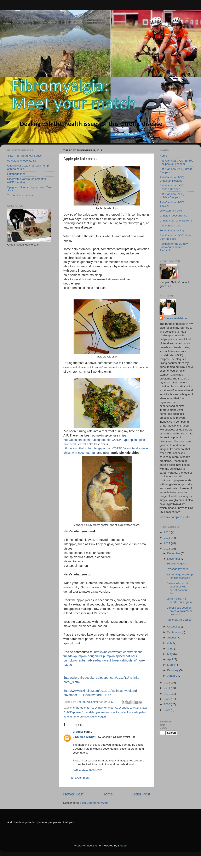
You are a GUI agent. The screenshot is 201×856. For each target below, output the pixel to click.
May (170, 653)
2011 (167, 687)
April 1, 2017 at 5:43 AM (87, 769)
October (172, 626)
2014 (167, 543)
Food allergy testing (172, 230)
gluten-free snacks (107, 712)
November (174, 558)
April (170, 659)
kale (123, 712)
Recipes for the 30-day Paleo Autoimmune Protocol (174, 247)
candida (89, 712)
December (174, 553)
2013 (167, 548)
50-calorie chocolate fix (21, 160)
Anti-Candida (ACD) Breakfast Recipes (172, 179)
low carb (132, 712)
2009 (167, 698)
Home (107, 794)
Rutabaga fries (16, 173)
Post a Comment (79, 777)
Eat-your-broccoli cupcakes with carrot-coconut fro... (177, 588)
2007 (167, 709)
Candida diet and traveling (176, 220)
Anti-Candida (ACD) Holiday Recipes (172, 195)
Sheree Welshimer (176, 318)
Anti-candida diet (170, 225)
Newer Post (73, 794)
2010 (167, 693)
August (172, 637)
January (172, 675)
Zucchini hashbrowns (20, 195)
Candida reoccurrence (173, 215)
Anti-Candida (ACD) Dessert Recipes (172, 187)
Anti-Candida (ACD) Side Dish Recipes (175, 237)
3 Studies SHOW (84, 736)
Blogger (78, 731)
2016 (167, 532)
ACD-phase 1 (123, 707)
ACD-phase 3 (74, 712)
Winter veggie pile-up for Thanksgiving (180, 576)
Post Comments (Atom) (94, 802)
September (174, 632)
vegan (102, 716)
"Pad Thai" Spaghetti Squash (25, 155)
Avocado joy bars (177, 568)
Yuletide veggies (177, 563)
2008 (167, 704)
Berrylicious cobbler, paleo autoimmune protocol (180, 611)
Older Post (141, 794)
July (170, 642)
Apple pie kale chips (179, 619)
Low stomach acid (171, 210)
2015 (167, 537)
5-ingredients (81, 707)
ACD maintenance (102, 707)
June (170, 648)
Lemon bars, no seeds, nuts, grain (179, 600)
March (171, 664)
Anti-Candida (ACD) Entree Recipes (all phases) (176, 162)
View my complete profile (175, 517)
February (173, 670)
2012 (167, 682)
